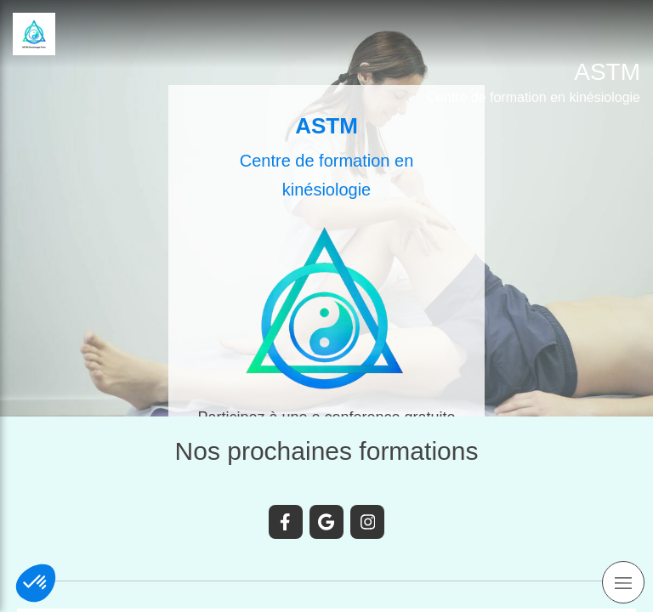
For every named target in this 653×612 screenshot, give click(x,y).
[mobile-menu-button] (623, 582)
